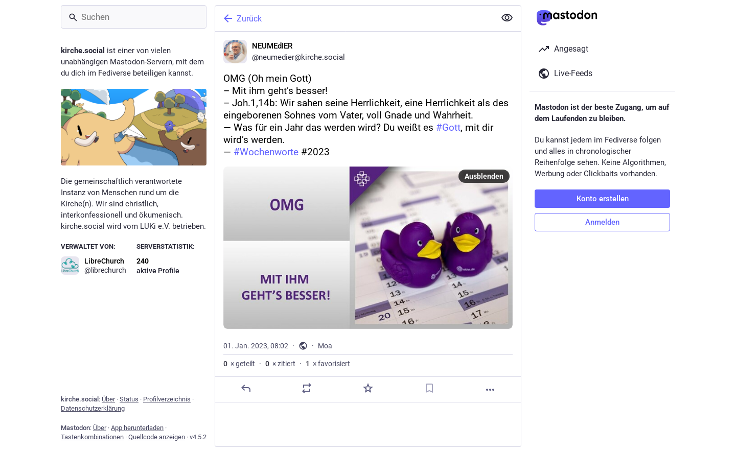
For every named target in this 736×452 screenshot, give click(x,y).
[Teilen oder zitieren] (307, 388)
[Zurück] (354, 18)
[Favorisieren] (368, 388)
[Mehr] (490, 390)
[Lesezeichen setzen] (429, 388)
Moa (325, 346)
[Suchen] (133, 17)
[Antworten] (246, 388)
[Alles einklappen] (507, 18)
